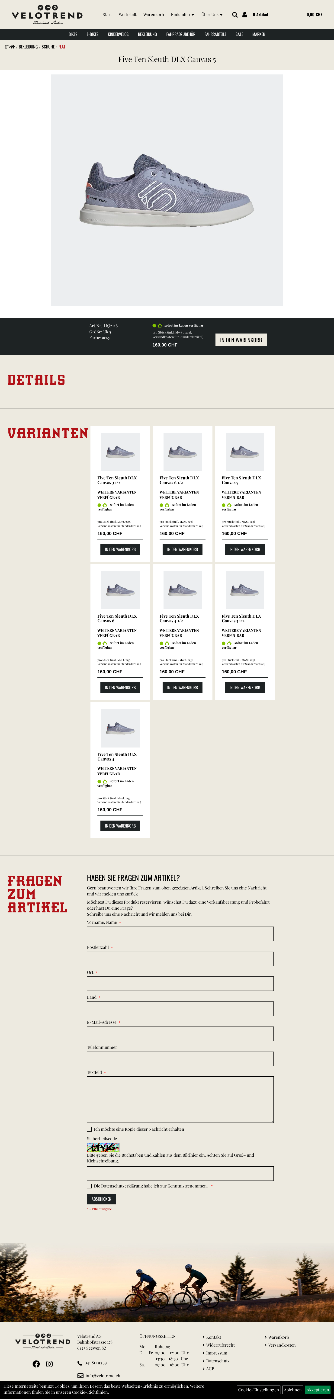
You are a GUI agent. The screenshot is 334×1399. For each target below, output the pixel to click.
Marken (258, 34)
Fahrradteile (215, 34)
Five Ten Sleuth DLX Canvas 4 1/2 (179, 618)
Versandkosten (282, 1345)
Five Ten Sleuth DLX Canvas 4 (117, 756)
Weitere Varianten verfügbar (117, 495)
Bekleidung (147, 34)
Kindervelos (118, 34)
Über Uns (212, 14)
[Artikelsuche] (235, 15)
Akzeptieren (318, 1390)
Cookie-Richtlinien (90, 1392)
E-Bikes (93, 34)
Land (91, 997)
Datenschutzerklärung (122, 1186)
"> (11, 46)
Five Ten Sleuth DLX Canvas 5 (167, 59)
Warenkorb (153, 14)
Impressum (216, 1353)
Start (107, 14)
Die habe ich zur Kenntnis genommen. (151, 1186)
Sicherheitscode (102, 1138)
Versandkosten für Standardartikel (177, 337)
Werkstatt (127, 14)
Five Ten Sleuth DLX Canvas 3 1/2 (117, 480)
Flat (61, 47)
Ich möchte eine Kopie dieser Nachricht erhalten (139, 1129)
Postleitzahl (98, 947)
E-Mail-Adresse (101, 1022)
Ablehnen (293, 1390)
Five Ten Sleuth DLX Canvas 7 (241, 480)
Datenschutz (218, 1361)
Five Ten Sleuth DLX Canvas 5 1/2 (241, 618)
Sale (239, 34)
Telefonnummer (102, 1047)
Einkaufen (182, 14)
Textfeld (94, 1072)
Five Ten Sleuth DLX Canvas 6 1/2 (179, 480)
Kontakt (213, 1337)
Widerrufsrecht (220, 1345)
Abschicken (101, 1199)
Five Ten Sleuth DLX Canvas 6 (117, 618)
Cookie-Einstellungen (258, 1390)
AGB (210, 1368)
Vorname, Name (102, 922)
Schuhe (48, 47)
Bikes (73, 34)
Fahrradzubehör (180, 34)
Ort (90, 972)
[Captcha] (180, 1173)
